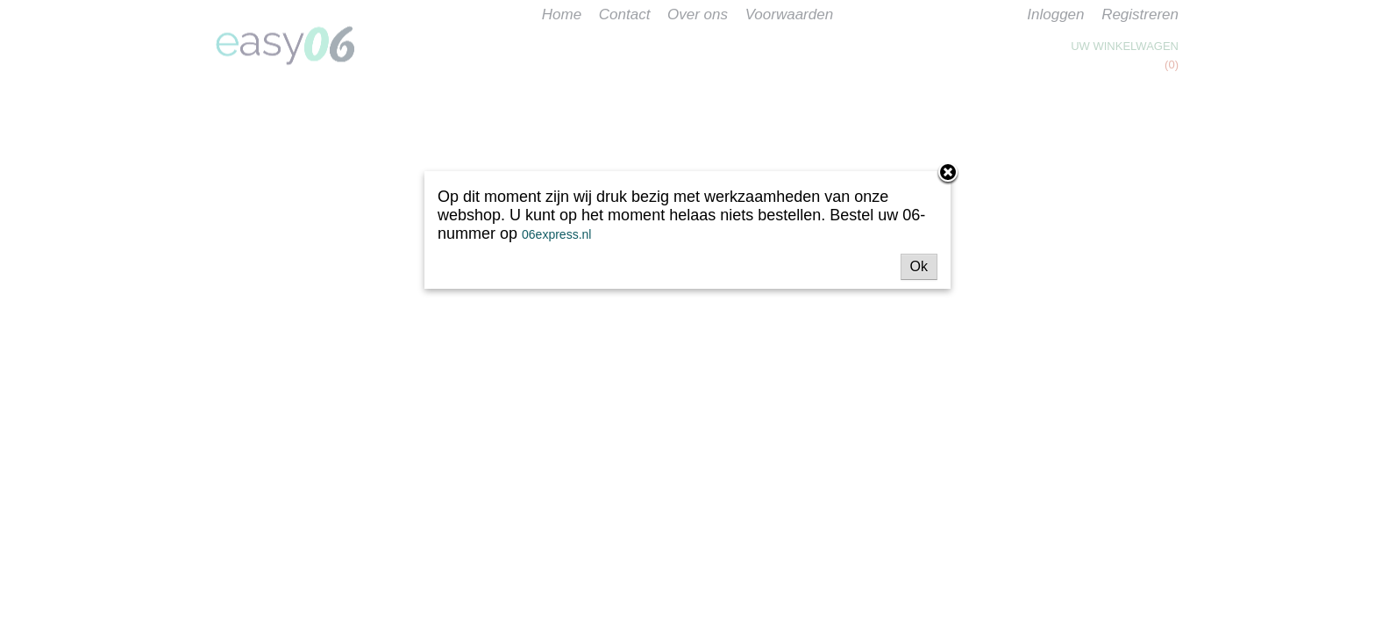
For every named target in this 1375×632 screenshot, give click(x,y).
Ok (919, 266)
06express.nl (556, 234)
